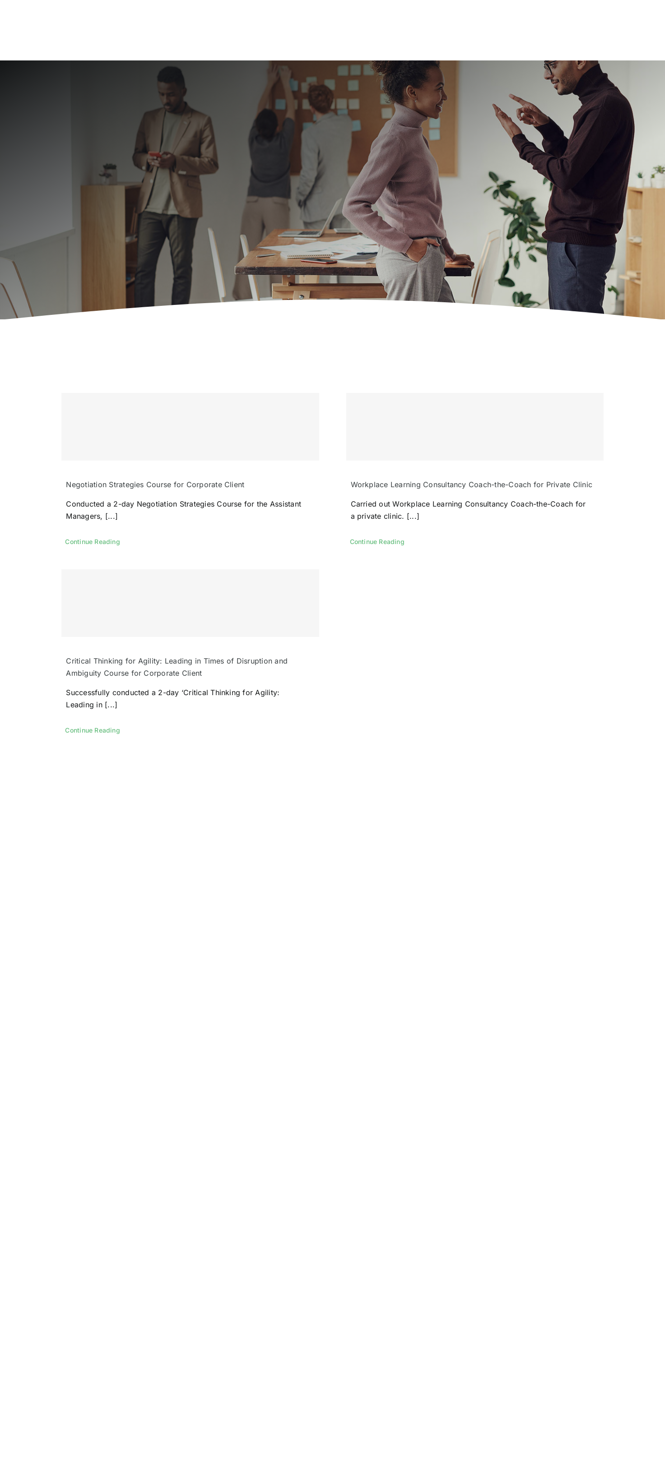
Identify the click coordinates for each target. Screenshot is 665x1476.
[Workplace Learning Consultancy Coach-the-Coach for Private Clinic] (475, 427)
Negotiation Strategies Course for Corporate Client (155, 484)
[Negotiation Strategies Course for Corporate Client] (190, 427)
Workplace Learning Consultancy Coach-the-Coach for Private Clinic (472, 484)
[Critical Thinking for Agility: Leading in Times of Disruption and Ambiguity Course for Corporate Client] (190, 603)
